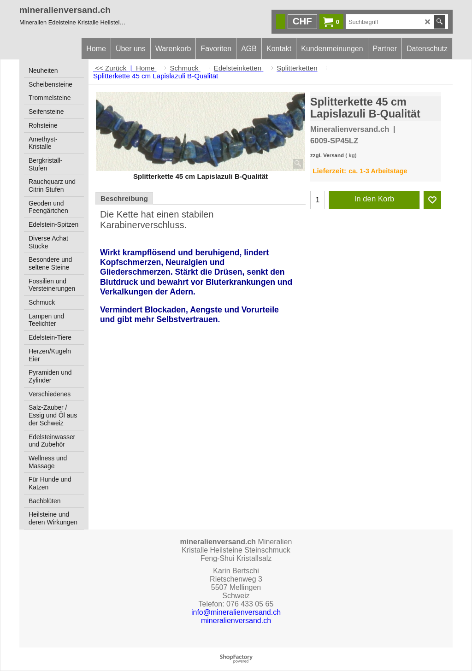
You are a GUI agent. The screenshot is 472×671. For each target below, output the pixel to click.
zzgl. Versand (327, 155)
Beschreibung (124, 198)
